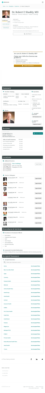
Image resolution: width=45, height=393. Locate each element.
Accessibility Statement (34, 388)
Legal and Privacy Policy (28, 386)
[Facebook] (31, 359)
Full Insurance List (37, 116)
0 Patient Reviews (6, 27)
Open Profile (38, 178)
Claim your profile (28, 66)
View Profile (38, 164)
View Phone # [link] (28, 34)
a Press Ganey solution (8, 359)
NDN (42, 388)
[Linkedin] (36, 359)
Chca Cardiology (16, 163)
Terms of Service (39, 386)
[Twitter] (42, 359)
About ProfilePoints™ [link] (6, 24)
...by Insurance (5, 370)
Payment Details (37, 124)
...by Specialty (5, 373)
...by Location (5, 375)
